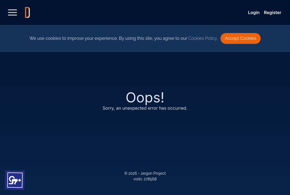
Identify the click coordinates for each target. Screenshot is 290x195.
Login (254, 12)
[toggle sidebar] (12, 12)
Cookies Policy (202, 38)
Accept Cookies (240, 38)
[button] (15, 180)
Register (272, 12)
